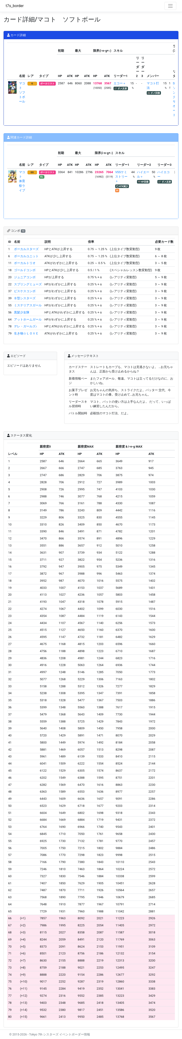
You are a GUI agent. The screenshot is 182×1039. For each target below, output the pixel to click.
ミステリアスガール (28, 305)
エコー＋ (120, 83)
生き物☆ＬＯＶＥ (26, 333)
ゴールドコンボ (25, 270)
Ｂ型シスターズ (25, 298)
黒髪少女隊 (21, 312)
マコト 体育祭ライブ (22, 181)
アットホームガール (28, 319)
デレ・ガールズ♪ (25, 326)
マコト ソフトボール (22, 92)
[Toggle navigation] (170, 6)
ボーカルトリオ (25, 263)
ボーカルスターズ (26, 249)
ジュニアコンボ (25, 277)
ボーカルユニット (26, 256)
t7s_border (15, 6)
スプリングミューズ (28, 284)
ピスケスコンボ (25, 291)
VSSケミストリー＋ (121, 176)
